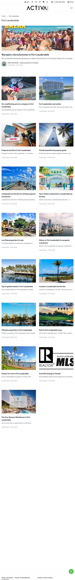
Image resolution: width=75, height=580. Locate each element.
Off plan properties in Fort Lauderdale (17, 330)
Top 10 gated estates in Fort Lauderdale (17, 286)
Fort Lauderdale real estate (50, 104)
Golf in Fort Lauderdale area (50, 330)
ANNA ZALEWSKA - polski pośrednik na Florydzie (23, 63)
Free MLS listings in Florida (50, 373)
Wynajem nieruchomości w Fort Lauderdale (25, 54)
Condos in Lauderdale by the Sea (52, 286)
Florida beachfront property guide (52, 150)
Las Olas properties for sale (13, 240)
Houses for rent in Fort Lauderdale (15, 373)
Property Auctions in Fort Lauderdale (16, 150)
